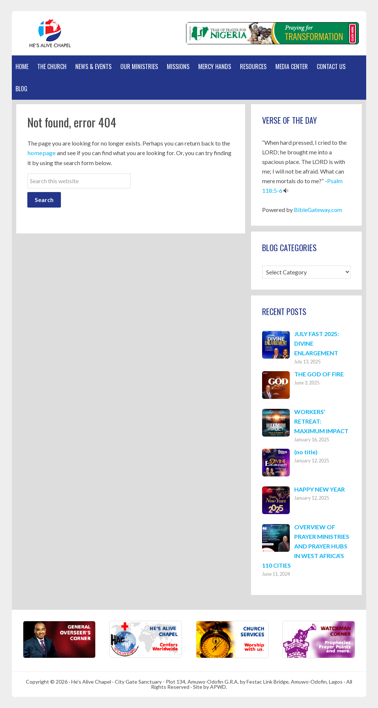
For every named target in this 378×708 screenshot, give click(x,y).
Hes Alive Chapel (47, 33)
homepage (40, 152)
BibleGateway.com (318, 209)
